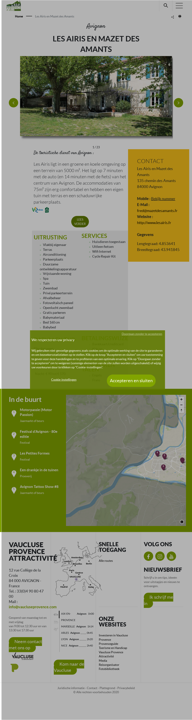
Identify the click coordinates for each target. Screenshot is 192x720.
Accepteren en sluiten (131, 380)
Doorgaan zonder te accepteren (142, 334)
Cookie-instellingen (63, 379)
